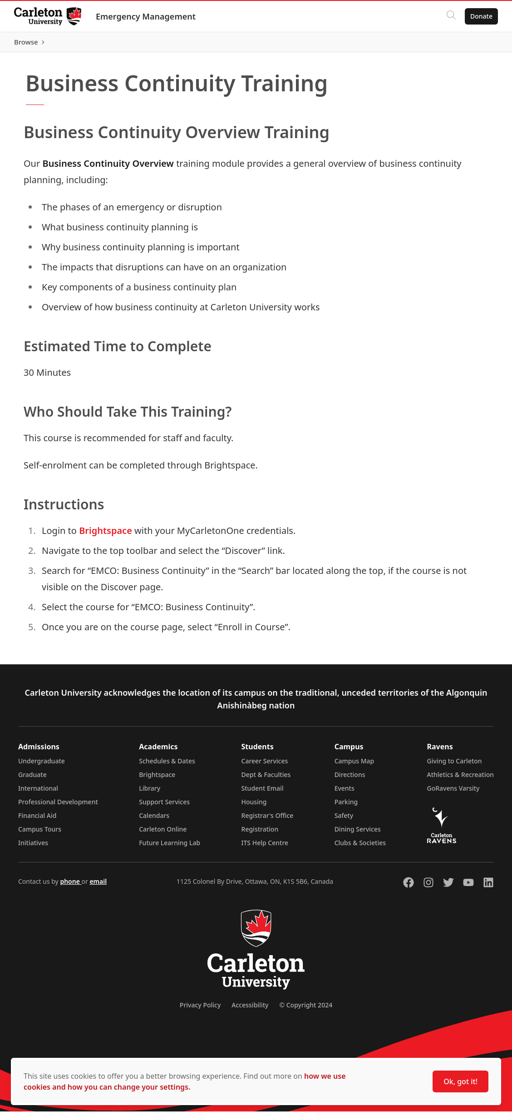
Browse (480, 44)
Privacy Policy (200, 1009)
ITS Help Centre (265, 847)
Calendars (154, 820)
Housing (254, 806)
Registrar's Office (267, 820)
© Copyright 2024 (305, 1009)
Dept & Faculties (266, 779)
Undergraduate (41, 765)
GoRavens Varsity (453, 792)
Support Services (164, 806)
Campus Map (354, 765)
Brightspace (105, 535)
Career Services (264, 765)
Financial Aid (37, 820)
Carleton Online (163, 833)
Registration (260, 833)
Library (149, 792)
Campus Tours (39, 833)
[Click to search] (450, 16)
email (98, 886)
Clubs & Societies (360, 847)
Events (344, 792)
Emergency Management (146, 16)
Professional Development (58, 806)
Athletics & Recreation (460, 779)
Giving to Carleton (454, 765)
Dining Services (358, 833)
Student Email (262, 792)
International (38, 792)
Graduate (32, 779)
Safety (344, 820)
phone (70, 886)
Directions (350, 779)
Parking (346, 806)
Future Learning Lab (169, 847)
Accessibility (249, 1009)
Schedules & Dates (167, 765)
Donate (481, 16)
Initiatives (33, 847)
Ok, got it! (460, 1081)
